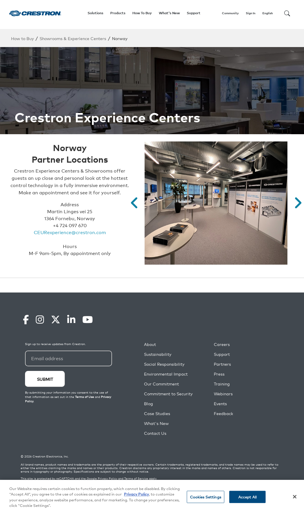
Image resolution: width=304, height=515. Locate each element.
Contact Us (155, 433)
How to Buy (22, 38)
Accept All (247, 496)
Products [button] (117, 13)
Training (222, 383)
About (150, 344)
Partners (222, 364)
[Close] (294, 497)
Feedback (223, 413)
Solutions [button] (95, 13)
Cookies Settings (205, 496)
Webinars (223, 393)
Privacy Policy (107, 478)
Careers (222, 344)
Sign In (250, 13)
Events (220, 403)
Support (222, 354)
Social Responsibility (164, 364)
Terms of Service (136, 478)
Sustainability (157, 354)
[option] (216, 203)
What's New (169, 13)
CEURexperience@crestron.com (70, 232)
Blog (148, 403)
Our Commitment (161, 383)
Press (219, 374)
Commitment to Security (168, 393)
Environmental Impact (166, 374)
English (267, 13)
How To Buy (142, 13)
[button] (134, 203)
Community (230, 13)
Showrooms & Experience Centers (73, 38)
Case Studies (157, 413)
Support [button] (193, 13)
